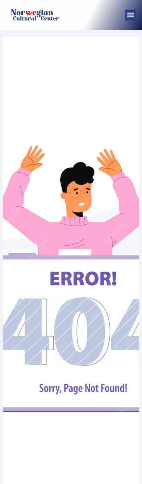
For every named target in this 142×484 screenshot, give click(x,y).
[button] (130, 15)
